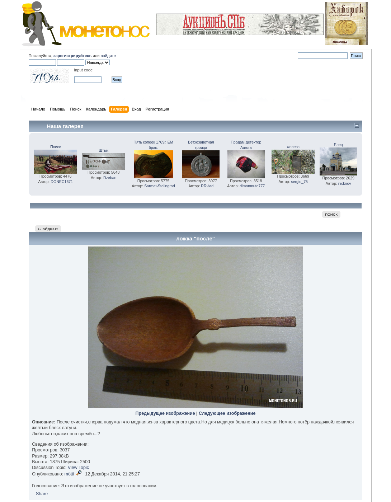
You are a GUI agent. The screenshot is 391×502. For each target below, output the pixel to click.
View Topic (78, 467)
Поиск (55, 147)
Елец (338, 144)
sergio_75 (299, 181)
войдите (108, 55)
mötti (69, 474)
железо (293, 147)
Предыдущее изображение (165, 413)
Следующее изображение (227, 413)
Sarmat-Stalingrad (159, 186)
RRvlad (207, 186)
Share (42, 493)
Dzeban (110, 177)
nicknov (344, 183)
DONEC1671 (62, 181)
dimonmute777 (252, 186)
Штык (103, 150)
